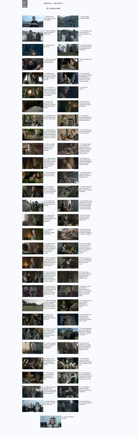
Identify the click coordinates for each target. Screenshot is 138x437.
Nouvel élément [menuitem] (27, 3)
